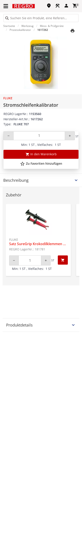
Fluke (7, 98)
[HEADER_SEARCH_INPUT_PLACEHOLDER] (41, 18)
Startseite (9, 26)
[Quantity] (39, 135)
